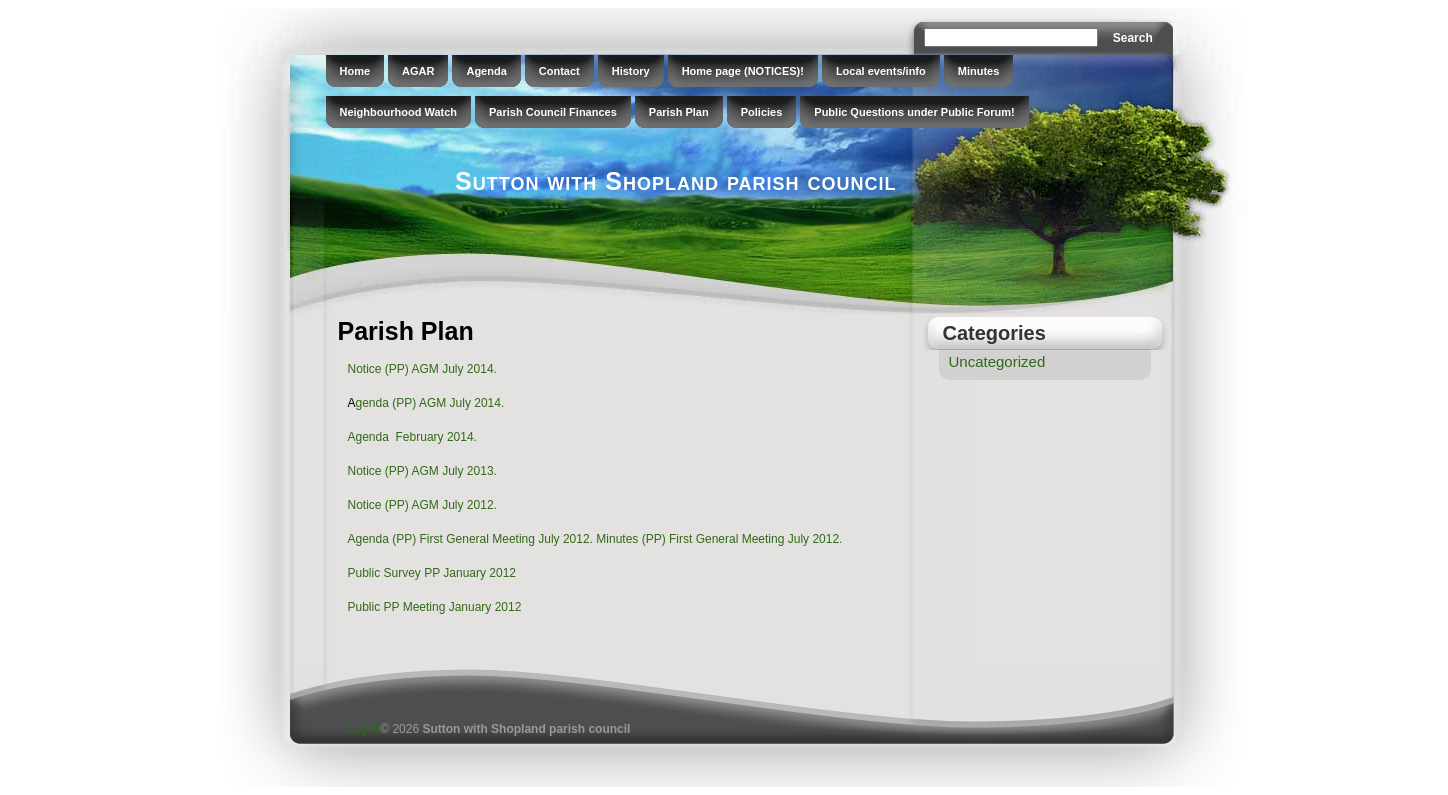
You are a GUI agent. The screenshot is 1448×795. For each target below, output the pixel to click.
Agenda (486, 71)
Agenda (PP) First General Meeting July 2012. (470, 539)
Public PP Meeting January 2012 (435, 607)
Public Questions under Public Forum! (914, 112)
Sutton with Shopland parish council (675, 181)
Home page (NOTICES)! (743, 71)
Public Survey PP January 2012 (432, 573)
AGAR (418, 71)
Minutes (979, 71)
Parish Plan (679, 112)
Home (355, 71)
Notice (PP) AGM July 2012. (422, 505)
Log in (364, 729)
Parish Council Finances (553, 112)
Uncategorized (997, 361)
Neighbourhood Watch (399, 112)
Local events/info (881, 71)
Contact (559, 71)
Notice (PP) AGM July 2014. (422, 369)
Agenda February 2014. (412, 437)
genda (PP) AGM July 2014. (430, 403)
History (631, 71)
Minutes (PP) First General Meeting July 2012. (719, 539)
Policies (762, 112)
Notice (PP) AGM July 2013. (422, 471)
